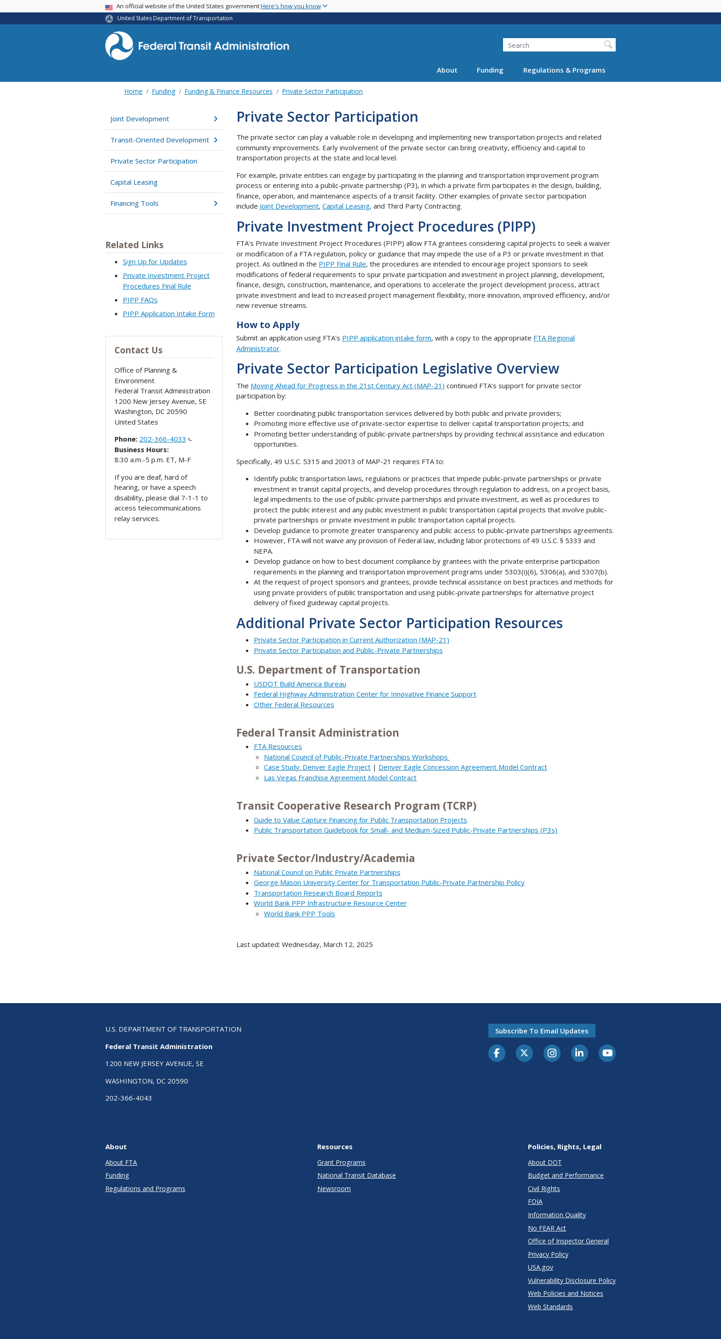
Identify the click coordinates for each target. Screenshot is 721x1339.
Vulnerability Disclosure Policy (572, 1280)
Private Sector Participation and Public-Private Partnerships (348, 650)
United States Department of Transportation (175, 18)
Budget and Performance (566, 1175)
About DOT (545, 1162)
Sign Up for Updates (155, 261)
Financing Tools (163, 203)
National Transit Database (356, 1175)
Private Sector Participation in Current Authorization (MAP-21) (351, 639)
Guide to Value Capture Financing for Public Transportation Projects (360, 819)
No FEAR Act (547, 1228)
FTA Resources (278, 746)
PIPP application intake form (386, 337)
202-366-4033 (165, 438)
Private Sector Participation (322, 91)
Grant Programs (341, 1162)
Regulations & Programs (564, 69)
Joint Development (163, 118)
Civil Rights (544, 1188)
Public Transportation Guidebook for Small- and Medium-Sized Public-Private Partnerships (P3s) (405, 829)
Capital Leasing (134, 182)
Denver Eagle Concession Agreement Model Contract (462, 767)
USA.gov (540, 1267)
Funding (490, 69)
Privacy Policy (548, 1254)
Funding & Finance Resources (228, 91)
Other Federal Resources (294, 704)
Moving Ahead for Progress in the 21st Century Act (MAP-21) (348, 385)
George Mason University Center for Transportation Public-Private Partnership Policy (389, 882)
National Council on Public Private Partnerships (327, 872)
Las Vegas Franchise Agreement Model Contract (340, 777)
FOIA (535, 1201)
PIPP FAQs (140, 299)
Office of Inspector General (568, 1241)
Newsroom (334, 1188)
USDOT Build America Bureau (300, 683)
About (447, 69)
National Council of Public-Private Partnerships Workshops (357, 756)
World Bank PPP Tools (299, 913)
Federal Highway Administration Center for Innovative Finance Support (365, 693)
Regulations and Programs (145, 1188)
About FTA (121, 1162)
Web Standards (550, 1306)
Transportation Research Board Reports (318, 892)
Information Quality (557, 1214)
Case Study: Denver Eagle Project (317, 767)
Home (133, 91)
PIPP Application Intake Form (169, 313)
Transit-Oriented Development (163, 139)
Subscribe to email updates (542, 1030)
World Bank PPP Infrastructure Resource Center (330, 903)
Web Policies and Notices (565, 1293)
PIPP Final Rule (342, 263)
